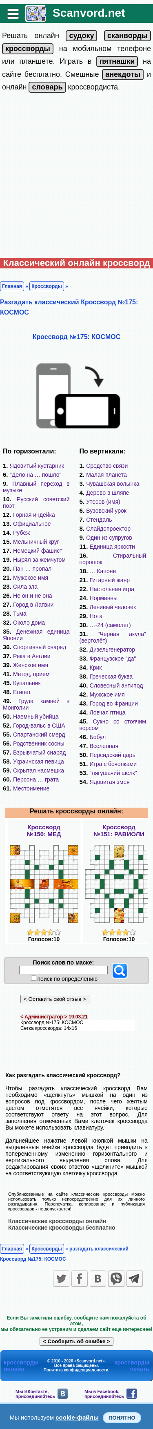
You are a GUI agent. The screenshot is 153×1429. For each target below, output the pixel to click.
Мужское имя (30, 577)
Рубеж (21, 532)
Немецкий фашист (37, 550)
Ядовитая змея (110, 782)
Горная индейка (34, 514)
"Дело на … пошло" (36, 474)
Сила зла (25, 586)
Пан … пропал (32, 568)
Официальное (32, 523)
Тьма (20, 613)
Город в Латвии (33, 604)
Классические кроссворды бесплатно (61, 1227)
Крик (96, 667)
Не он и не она (32, 595)
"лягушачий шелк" (113, 773)
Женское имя (30, 665)
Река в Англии (32, 656)
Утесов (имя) (103, 501)
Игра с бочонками (113, 764)
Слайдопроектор (108, 528)
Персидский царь (112, 755)
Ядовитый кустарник (37, 465)
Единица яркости (112, 546)
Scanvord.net (89, 13)
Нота (96, 616)
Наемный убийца (35, 716)
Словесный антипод (116, 685)
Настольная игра (112, 589)
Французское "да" (113, 658)
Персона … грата (36, 779)
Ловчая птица (108, 712)
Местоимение (31, 788)
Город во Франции (114, 703)
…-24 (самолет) (110, 625)
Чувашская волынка (112, 483)
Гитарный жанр (110, 580)
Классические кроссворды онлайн (57, 1221)
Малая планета (106, 474)
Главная (12, 286)
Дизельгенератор (112, 649)
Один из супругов (109, 537)
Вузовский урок (106, 510)
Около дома (29, 622)
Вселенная (104, 746)
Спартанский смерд (39, 734)
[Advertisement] (76, 177)
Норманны (104, 598)
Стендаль (99, 519)
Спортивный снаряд (39, 647)
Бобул (98, 737)
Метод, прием (31, 674)
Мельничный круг (36, 541)
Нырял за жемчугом (39, 559)
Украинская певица (38, 761)
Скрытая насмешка (38, 770)
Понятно (122, 1418)
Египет (22, 692)
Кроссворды (46, 286)
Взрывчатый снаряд (39, 752)
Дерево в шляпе (107, 492)
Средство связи (107, 465)
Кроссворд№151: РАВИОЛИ (118, 830)
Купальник (27, 683)
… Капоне (103, 571)
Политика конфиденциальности (76, 1370)
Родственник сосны (38, 743)
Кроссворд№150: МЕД (44, 830)
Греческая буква (111, 676)
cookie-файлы (77, 1417)
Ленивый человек (113, 607)
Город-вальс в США (39, 725)
